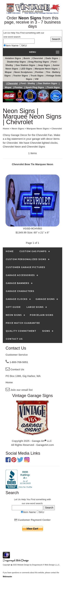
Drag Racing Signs (38, 61)
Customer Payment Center (32, 519)
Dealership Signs (17, 61)
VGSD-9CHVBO (32, 228)
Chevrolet (38, 58)
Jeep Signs (44, 65)
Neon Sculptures (23, 72)
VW (37, 79)
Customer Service (17, 354)
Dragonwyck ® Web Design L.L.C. (46, 565)
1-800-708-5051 (17, 362)
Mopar (8, 72)
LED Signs (27, 68)
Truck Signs (37, 75)
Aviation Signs (13, 58)
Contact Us (15, 369)
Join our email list (19, 389)
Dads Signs (52, 58)
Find (22, 33)
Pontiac (39, 72)
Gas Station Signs (25, 65)
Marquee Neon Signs (46, 68)
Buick (27, 58)
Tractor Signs (21, 75)
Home (9, 382)
